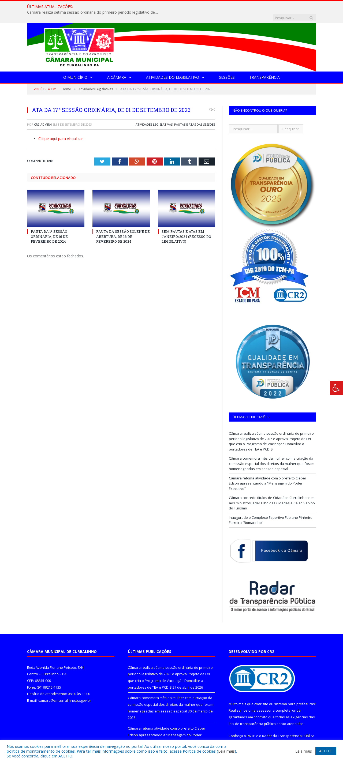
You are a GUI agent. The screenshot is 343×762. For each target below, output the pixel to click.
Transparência (264, 66)
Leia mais (226, 751)
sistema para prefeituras (294, 692)
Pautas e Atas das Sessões (194, 113)
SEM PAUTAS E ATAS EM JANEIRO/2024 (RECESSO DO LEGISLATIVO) (186, 225)
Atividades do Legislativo (172, 66)
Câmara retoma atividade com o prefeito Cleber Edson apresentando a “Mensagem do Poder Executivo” (267, 472)
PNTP (251, 724)
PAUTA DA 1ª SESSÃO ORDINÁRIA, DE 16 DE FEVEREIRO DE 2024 (49, 225)
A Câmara (116, 66)
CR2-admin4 (43, 113)
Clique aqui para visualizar (60, 127)
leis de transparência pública (252, 712)
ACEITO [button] (326, 750)
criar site (261, 692)
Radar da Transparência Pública (288, 724)
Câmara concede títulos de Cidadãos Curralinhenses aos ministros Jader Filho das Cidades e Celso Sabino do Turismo (272, 492)
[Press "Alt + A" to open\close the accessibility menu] (336, 388)
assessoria (265, 699)
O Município (75, 66)
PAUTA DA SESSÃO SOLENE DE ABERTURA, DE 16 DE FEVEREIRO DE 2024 (123, 225)
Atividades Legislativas (154, 113)
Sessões (227, 66)
